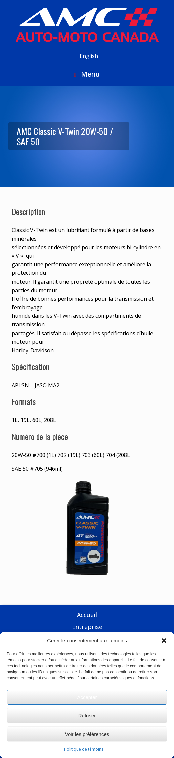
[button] (164, 640)
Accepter (87, 697)
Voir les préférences (87, 734)
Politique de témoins (83, 749)
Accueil (87, 615)
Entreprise (87, 627)
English (89, 56)
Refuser (87, 715)
